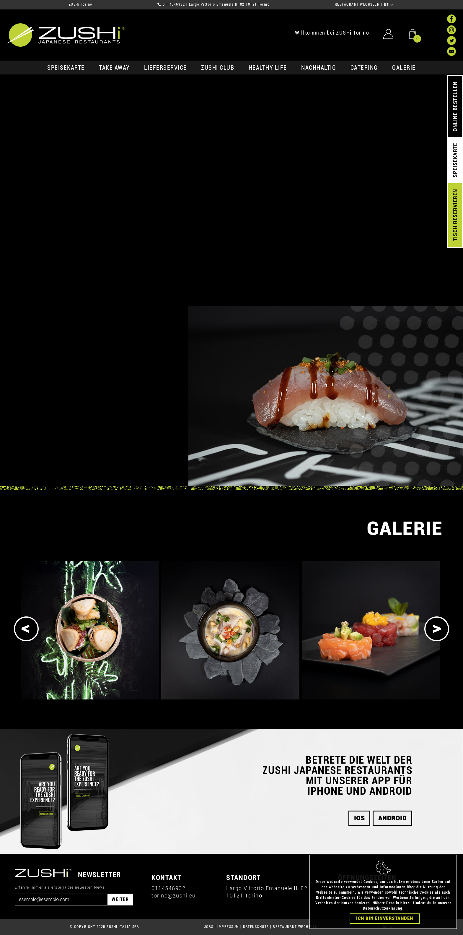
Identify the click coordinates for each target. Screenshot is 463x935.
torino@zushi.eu (173, 895)
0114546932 (174, 4)
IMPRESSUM (228, 927)
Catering (364, 67)
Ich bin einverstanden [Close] (384, 918)
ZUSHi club (217, 67)
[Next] (436, 628)
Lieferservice (165, 67)
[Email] (61, 899)
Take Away (114, 67)
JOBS (208, 927)
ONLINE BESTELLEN (455, 107)
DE (389, 5)
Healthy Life (268, 67)
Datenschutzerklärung (382, 908)
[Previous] (26, 628)
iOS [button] (359, 818)
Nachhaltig (318, 67)
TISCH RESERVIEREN (455, 215)
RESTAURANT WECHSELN (357, 4)
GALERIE (404, 67)
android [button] (392, 818)
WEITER (120, 899)
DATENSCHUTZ (256, 927)
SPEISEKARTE (66, 67)
